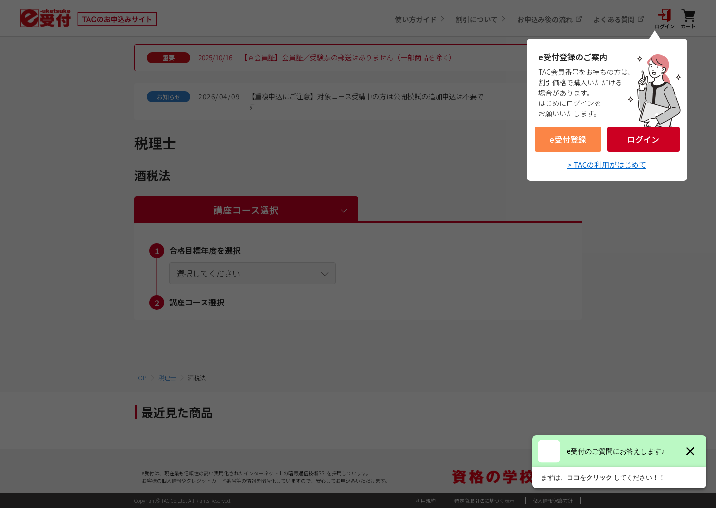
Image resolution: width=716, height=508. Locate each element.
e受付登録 (567, 139)
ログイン (643, 139)
